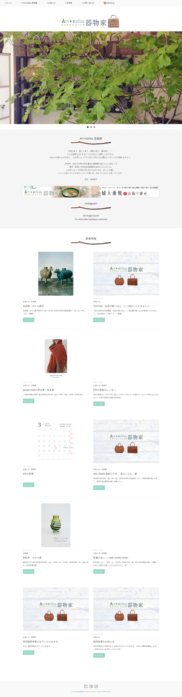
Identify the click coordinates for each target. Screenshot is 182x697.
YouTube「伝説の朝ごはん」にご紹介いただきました (121, 306)
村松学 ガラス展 (32, 557)
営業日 (104, 385)
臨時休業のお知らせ (103, 641)
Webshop (108, 3)
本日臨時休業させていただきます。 (41, 641)
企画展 (68, 3)
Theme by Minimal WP (103, 691)
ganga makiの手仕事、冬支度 (39, 390)
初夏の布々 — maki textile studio (110, 557)
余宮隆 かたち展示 (33, 306)
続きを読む (28, 320)
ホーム (8, 3)
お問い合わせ (87, 3)
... (34, 314)
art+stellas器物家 (78, 691)
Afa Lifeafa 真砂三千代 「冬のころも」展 (115, 474)
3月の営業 (28, 474)
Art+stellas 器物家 (29, 3)
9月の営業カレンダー (104, 390)
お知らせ (51, 3)
